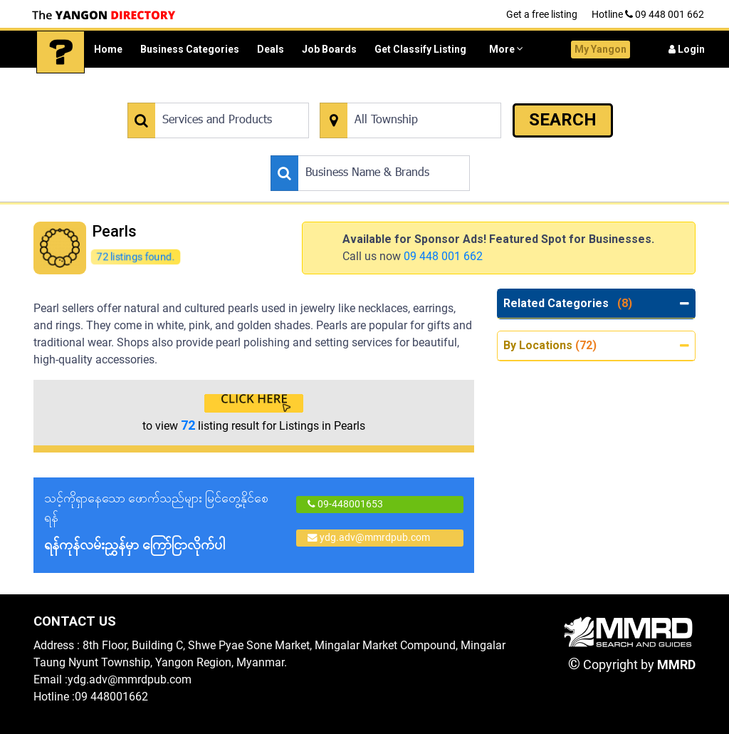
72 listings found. (135, 256)
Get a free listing (541, 14)
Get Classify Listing (420, 49)
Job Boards (329, 49)
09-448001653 (345, 504)
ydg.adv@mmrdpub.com (369, 537)
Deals (270, 49)
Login (686, 49)
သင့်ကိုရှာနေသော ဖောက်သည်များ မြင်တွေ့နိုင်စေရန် (163, 522)
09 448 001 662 (443, 256)
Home (108, 49)
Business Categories (189, 49)
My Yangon (600, 49)
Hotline (648, 14)
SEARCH (563, 120)
